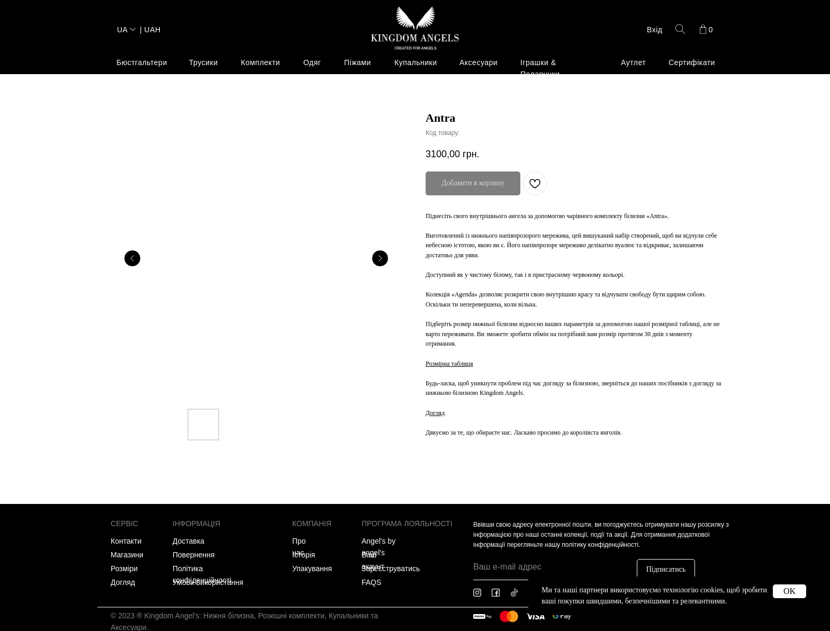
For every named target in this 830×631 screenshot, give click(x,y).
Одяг (312, 62)
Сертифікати (692, 62)
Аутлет (633, 62)
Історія (303, 555)
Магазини (127, 555)
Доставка (188, 541)
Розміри (124, 568)
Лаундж (120, 126)
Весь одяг (124, 112)
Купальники (415, 62)
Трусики (203, 62)
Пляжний (194, 112)
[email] (549, 567)
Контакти (126, 541)
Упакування (312, 568)
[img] (415, 29)
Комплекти (260, 62)
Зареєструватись (391, 568)
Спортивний (127, 153)
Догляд (123, 582)
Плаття (119, 140)
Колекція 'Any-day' (326, 112)
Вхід (654, 29)
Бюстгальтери (141, 62)
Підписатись (666, 569)
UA (122, 29)
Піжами (357, 62)
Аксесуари (478, 62)
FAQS (371, 582)
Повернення (193, 555)
